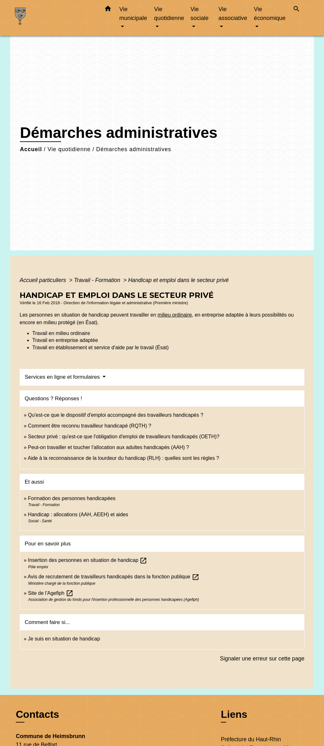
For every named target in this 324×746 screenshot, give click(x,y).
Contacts (37, 714)
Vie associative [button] (232, 13)
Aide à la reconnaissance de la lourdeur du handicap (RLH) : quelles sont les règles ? (123, 458)
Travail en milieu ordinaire (61, 333)
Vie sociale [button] (199, 13)
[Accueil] (54, 18)
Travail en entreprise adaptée (65, 340)
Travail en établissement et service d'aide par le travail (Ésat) (100, 347)
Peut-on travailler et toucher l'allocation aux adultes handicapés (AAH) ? (108, 447)
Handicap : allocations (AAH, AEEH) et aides (78, 514)
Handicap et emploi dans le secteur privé (178, 280)
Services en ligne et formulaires (63, 377)
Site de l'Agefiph (50, 593)
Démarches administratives (133, 149)
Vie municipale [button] (133, 13)
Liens (234, 714)
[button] (108, 9)
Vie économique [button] (269, 13)
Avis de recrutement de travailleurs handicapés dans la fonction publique (113, 576)
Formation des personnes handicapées (71, 498)
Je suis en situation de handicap (64, 638)
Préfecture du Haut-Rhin (251, 739)
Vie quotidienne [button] (169, 13)
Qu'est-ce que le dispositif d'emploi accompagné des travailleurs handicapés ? (115, 415)
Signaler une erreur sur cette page (262, 658)
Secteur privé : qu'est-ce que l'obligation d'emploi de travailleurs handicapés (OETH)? (123, 436)
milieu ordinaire (175, 315)
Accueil (31, 149)
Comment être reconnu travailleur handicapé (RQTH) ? (89, 425)
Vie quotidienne (68, 149)
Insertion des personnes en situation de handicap (87, 560)
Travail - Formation (98, 280)
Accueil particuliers (44, 280)
